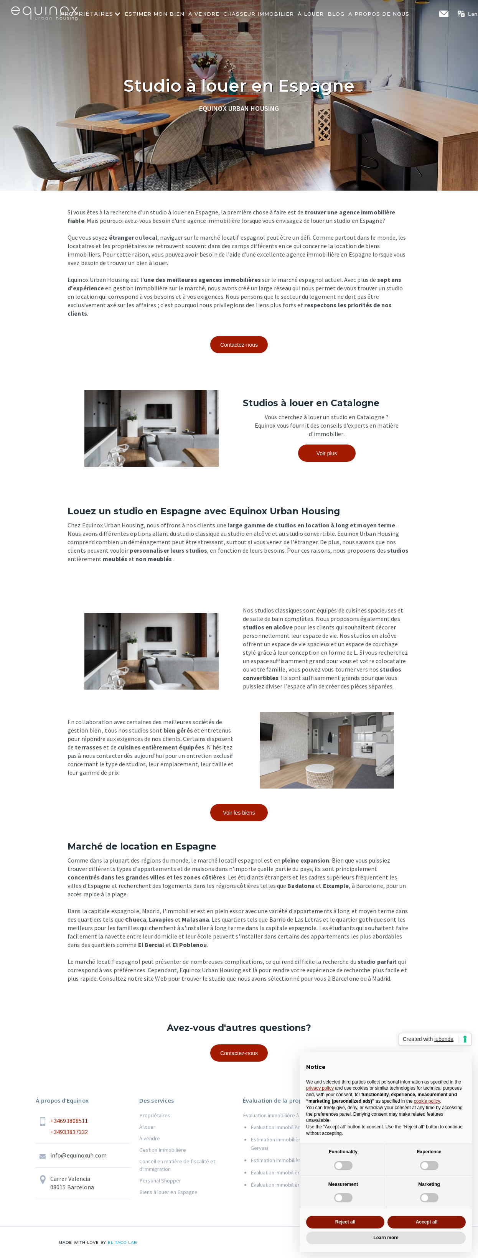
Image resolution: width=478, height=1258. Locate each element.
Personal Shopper (160, 1180)
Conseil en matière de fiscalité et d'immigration (177, 1165)
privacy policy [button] (320, 1088)
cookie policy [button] (427, 1101)
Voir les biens (239, 813)
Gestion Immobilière (162, 1149)
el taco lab (121, 1242)
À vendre (149, 1138)
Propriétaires (154, 1115)
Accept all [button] (427, 1222)
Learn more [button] (385, 1237)
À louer (147, 1126)
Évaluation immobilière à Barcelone (283, 1115)
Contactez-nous (239, 345)
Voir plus (326, 453)
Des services (156, 1100)
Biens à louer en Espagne (168, 1192)
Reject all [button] (345, 1222)
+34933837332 (69, 1132)
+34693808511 (69, 1121)
